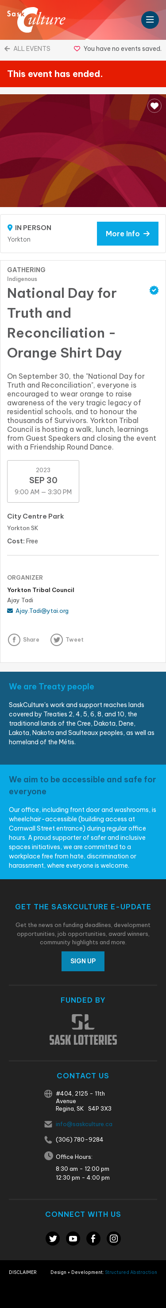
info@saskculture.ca (84, 1123)
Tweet (75, 639)
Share (31, 639)
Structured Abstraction (131, 1272)
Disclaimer (23, 1272)
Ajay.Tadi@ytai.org (38, 610)
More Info (128, 233)
